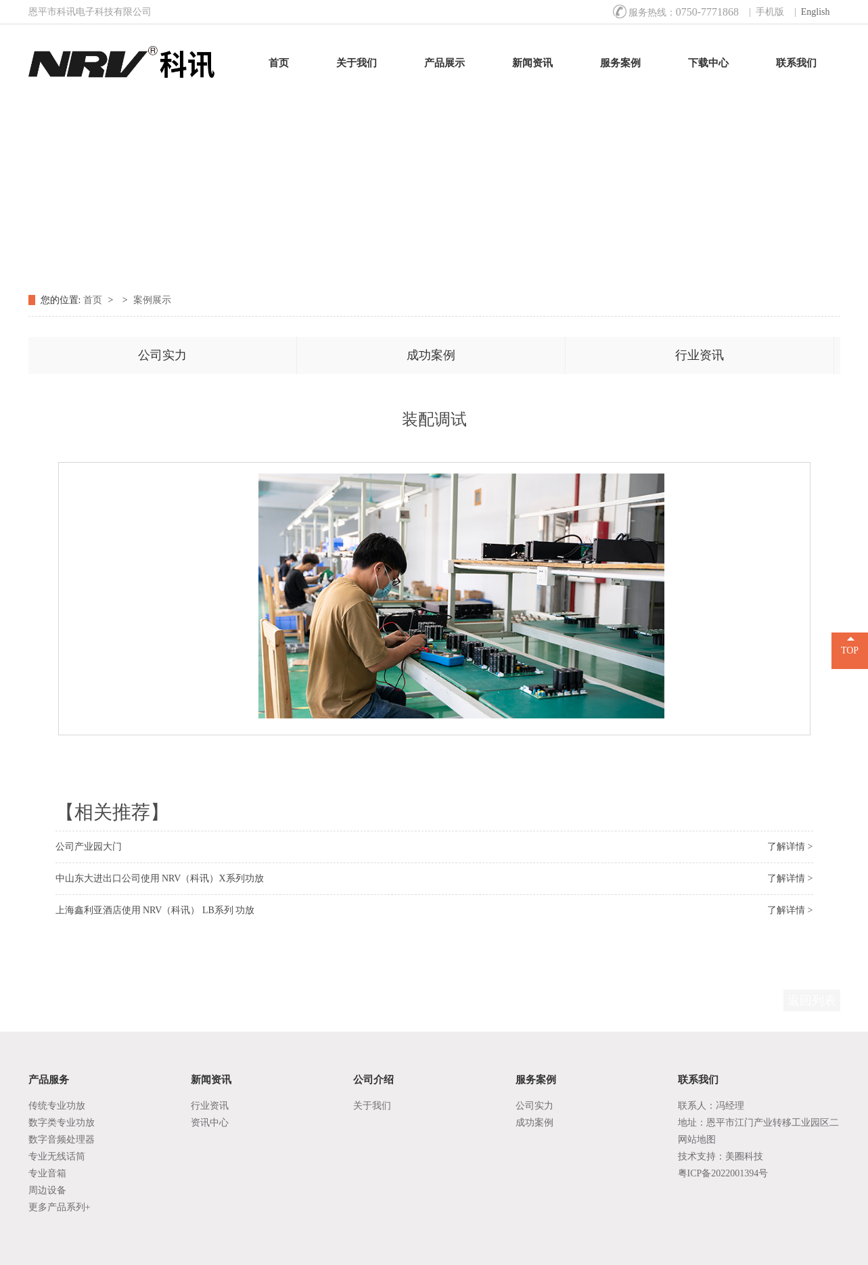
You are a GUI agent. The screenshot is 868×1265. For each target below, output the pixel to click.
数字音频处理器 (61, 1139)
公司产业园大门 (88, 847)
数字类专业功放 (61, 1123)
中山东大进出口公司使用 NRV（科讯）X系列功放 (159, 878)
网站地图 (697, 1139)
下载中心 (708, 63)
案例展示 (152, 300)
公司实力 (162, 355)
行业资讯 (699, 355)
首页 (279, 63)
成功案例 (431, 355)
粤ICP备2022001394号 (723, 1173)
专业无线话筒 (56, 1156)
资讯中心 (210, 1123)
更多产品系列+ (59, 1207)
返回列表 (811, 1000)
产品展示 (444, 63)
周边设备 (47, 1190)
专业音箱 (47, 1173)
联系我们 (796, 63)
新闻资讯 (532, 63)
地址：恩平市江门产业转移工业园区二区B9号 (758, 1124)
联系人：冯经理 (711, 1106)
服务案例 (620, 63)
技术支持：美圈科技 (720, 1156)
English (815, 12)
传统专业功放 (56, 1106)
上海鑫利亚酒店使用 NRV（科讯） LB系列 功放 (155, 910)
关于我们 (356, 63)
